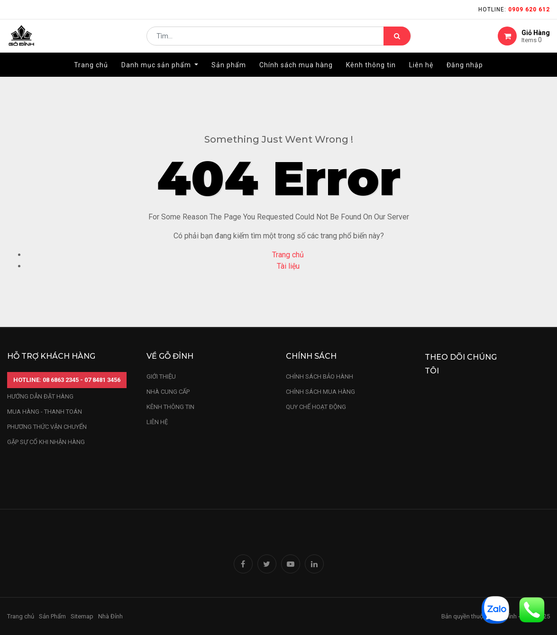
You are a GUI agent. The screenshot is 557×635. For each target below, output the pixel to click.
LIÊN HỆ (157, 422)
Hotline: (514, 9)
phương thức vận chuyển (47, 426)
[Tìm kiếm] (397, 40)
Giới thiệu (161, 376)
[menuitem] (91, 74)
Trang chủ (288, 254)
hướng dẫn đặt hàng (40, 396)
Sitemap (82, 616)
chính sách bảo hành (319, 376)
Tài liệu (288, 266)
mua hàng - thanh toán (44, 411)
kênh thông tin (170, 406)
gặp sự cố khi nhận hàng (46, 441)
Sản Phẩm (52, 616)
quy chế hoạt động (316, 406)
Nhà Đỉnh (111, 616)
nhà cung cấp (168, 391)
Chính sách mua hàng (320, 391)
